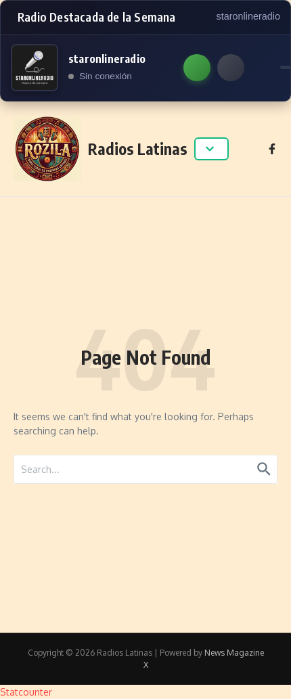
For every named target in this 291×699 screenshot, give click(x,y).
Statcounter (26, 692)
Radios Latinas (137, 148)
